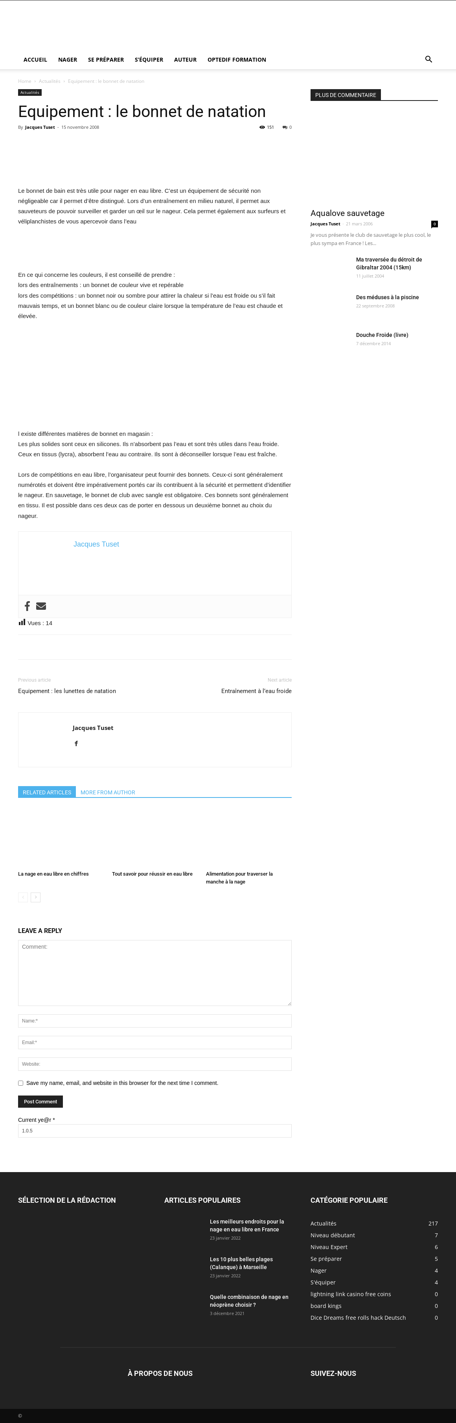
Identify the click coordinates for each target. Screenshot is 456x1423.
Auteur (185, 59)
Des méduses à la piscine (387, 297)
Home (24, 81)
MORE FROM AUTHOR (108, 792)
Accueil (35, 59)
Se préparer (106, 59)
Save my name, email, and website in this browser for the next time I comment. (122, 1083)
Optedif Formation (237, 59)
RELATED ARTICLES (47, 792)
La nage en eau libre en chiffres (53, 874)
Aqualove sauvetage (347, 213)
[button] (428, 60)
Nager (67, 59)
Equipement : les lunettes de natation (67, 691)
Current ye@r (36, 1120)
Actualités (50, 81)
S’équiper (149, 59)
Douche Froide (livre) (382, 335)
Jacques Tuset (40, 127)
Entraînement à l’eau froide (256, 691)
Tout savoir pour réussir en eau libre (152, 874)
